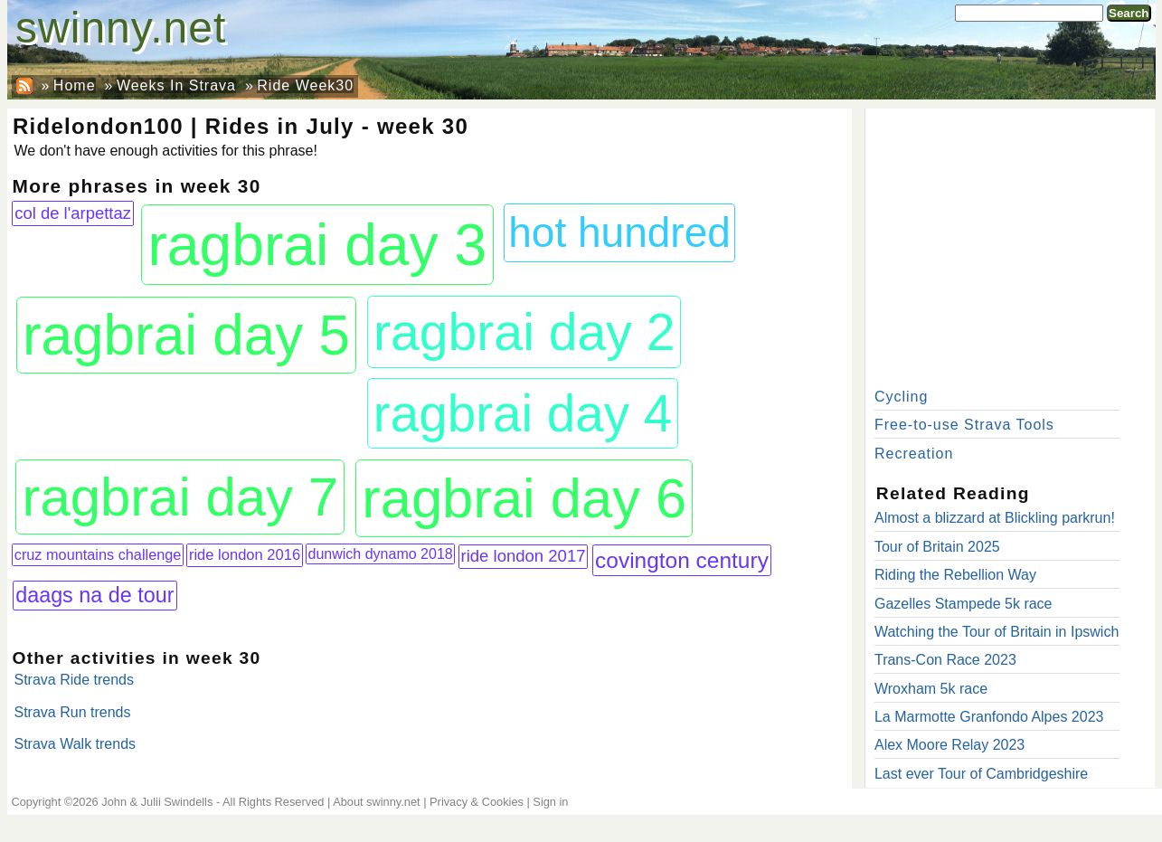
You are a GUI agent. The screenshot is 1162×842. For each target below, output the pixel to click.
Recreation (913, 453)
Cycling (901, 396)
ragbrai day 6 (524, 498)
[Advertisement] (1010, 244)
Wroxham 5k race (930, 688)
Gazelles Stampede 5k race (963, 603)
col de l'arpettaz (72, 212)
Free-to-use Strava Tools (964, 424)
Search (1128, 13)
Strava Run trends (72, 712)
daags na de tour (94, 595)
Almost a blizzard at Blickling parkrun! (994, 517)
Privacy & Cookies (477, 802)
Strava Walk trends (75, 744)
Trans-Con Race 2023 (945, 659)
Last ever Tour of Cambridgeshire (981, 773)
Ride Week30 (305, 85)
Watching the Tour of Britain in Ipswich (996, 631)
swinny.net (120, 28)
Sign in (550, 802)
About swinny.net (376, 802)
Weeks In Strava (176, 85)
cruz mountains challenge (98, 554)
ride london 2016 (244, 554)
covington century (682, 560)
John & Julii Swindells (157, 802)
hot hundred (619, 232)
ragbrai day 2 (524, 332)
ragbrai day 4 (523, 413)
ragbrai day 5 (186, 335)
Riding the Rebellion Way (955, 574)
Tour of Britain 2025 (937, 546)
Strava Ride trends (74, 679)
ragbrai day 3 (317, 245)
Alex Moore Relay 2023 (949, 744)
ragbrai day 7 (180, 497)
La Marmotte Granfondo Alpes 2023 (989, 716)
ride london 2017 (523, 555)
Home (74, 85)
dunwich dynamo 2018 (380, 554)
